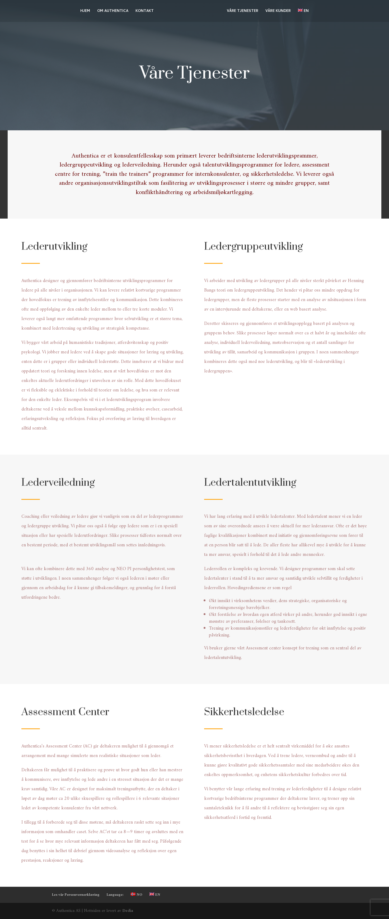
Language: (115, 895)
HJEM (85, 12)
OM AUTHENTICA (112, 12)
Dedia (127, 911)
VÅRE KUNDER (278, 12)
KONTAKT (144, 12)
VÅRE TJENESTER (242, 12)
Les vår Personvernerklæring (76, 895)
